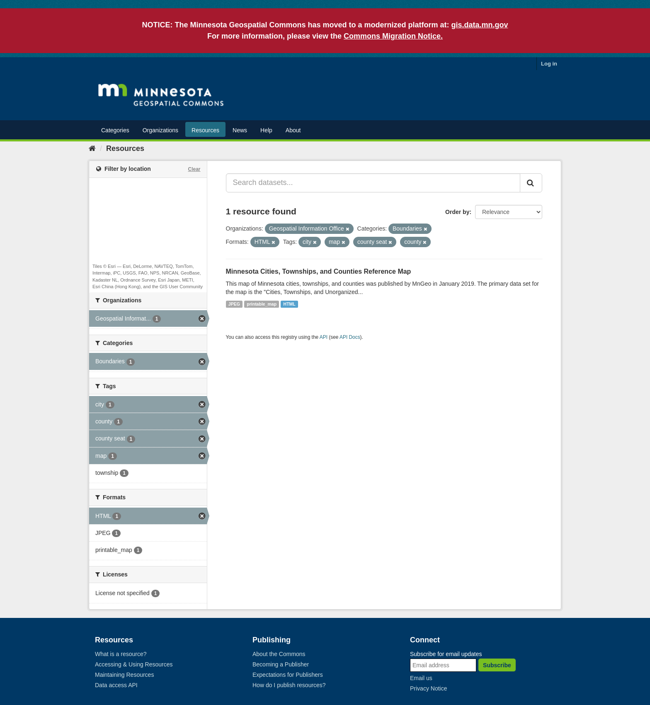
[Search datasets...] (373, 182)
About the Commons (279, 654)
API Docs (350, 337)
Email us (421, 678)
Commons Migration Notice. (393, 36)
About (293, 130)
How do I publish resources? (289, 685)
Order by (457, 212)
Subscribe (497, 665)
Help (266, 130)
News (240, 130)
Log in (549, 64)
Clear (194, 169)
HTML (290, 303)
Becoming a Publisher (280, 664)
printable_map (261, 303)
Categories (115, 130)
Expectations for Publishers (287, 674)
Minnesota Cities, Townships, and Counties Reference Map (318, 271)
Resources (205, 130)
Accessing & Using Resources (134, 664)
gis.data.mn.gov (479, 25)
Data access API (116, 685)
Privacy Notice (428, 688)
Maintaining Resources (124, 674)
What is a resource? (121, 654)
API (323, 337)
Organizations (160, 130)
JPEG (234, 303)
